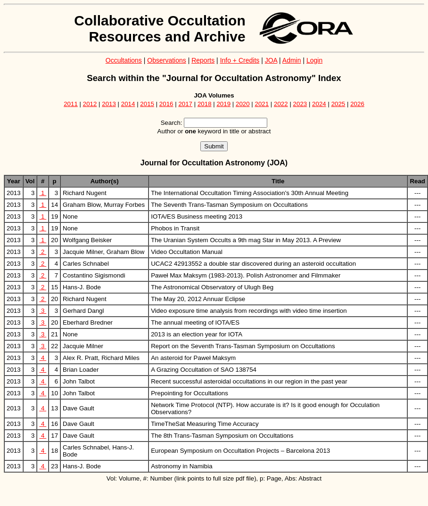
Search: (171, 122)
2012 (90, 103)
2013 (109, 103)
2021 (262, 103)
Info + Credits (240, 60)
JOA (271, 60)
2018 (205, 103)
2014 (128, 103)
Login (314, 60)
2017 (185, 103)
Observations (166, 60)
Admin (291, 60)
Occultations (124, 60)
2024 (319, 103)
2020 (243, 103)
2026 (357, 103)
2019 (223, 103)
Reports (202, 60)
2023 (300, 103)
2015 (147, 103)
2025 (338, 103)
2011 (71, 103)
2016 (166, 103)
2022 (281, 103)
